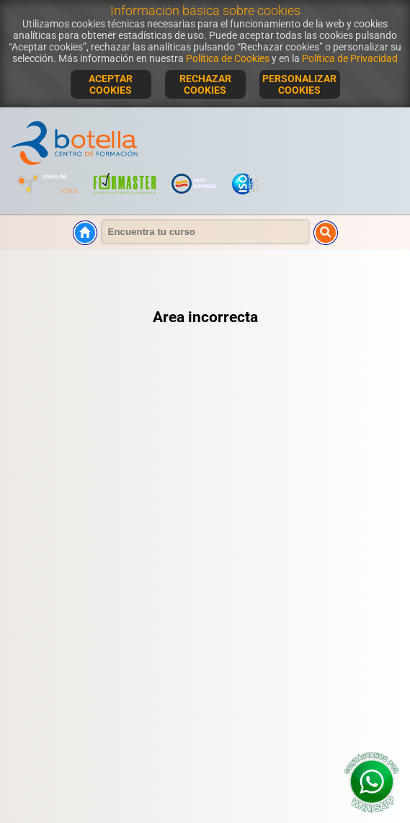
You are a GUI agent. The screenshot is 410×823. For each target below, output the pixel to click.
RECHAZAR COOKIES (205, 84)
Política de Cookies (227, 58)
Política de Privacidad (350, 58)
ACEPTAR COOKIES (111, 84)
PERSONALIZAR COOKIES (299, 84)
